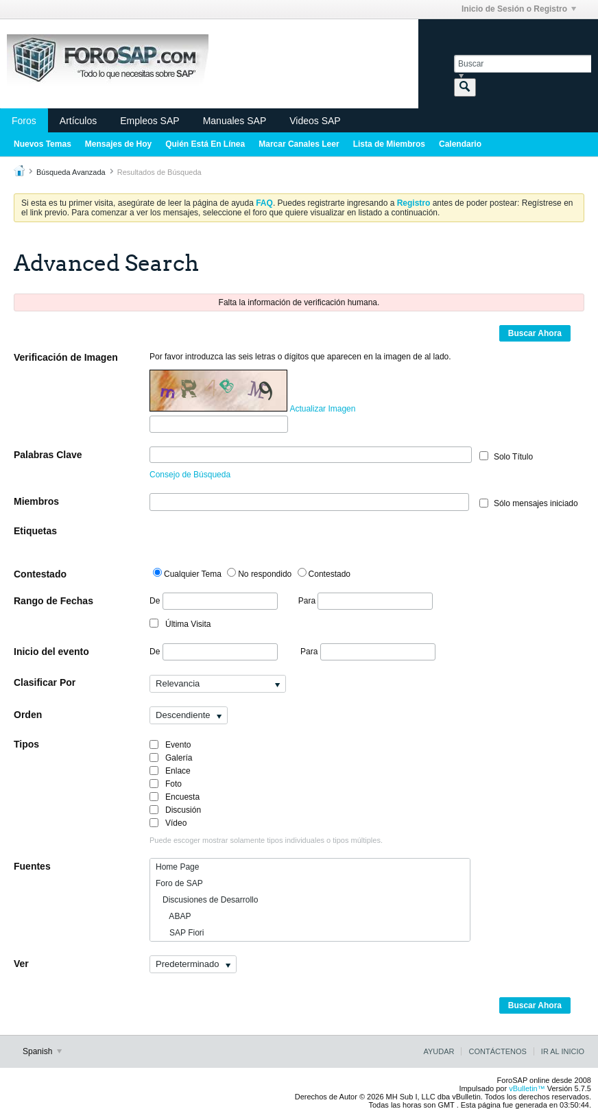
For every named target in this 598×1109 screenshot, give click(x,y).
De (214, 601)
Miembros (36, 501)
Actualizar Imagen (322, 409)
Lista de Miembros (389, 144)
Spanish (42, 1051)
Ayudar (438, 1051)
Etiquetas (35, 530)
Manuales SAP (235, 120)
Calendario (460, 144)
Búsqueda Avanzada (71, 172)
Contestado (40, 574)
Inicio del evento (51, 651)
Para (365, 601)
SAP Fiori (180, 933)
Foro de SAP (179, 883)
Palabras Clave (48, 454)
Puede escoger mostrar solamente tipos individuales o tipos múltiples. (266, 840)
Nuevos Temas (42, 144)
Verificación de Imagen (66, 357)
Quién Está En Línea (205, 144)
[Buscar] (522, 64)
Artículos (78, 120)
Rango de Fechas (53, 600)
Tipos (26, 744)
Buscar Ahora (535, 333)
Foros (24, 120)
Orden (28, 714)
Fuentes (32, 866)
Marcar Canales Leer (299, 144)
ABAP (173, 916)
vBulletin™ (527, 1088)
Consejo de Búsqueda (190, 474)
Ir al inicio (562, 1051)
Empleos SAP (149, 120)
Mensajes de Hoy (118, 144)
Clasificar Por (44, 682)
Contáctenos (497, 1051)
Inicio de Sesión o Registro (519, 9)
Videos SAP (314, 120)
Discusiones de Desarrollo (207, 900)
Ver (21, 963)
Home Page (177, 867)
